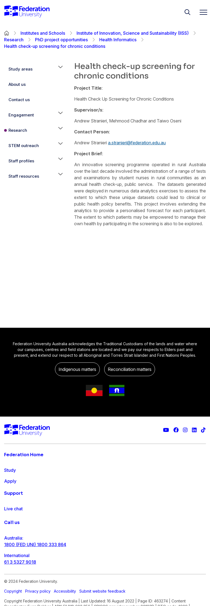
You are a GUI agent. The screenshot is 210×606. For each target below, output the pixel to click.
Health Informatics (117, 39)
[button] (60, 69)
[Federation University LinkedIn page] (194, 430)
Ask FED (12, 562)
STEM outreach (23, 145)
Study (10, 470)
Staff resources (23, 176)
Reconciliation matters (129, 369)
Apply (10, 481)
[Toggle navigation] (201, 12)
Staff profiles (21, 160)
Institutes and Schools (43, 33)
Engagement (21, 115)
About (10, 514)
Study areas (20, 69)
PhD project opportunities (61, 39)
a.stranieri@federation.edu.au (137, 142)
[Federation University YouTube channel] (166, 430)
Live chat (13, 540)
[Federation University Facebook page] (176, 430)
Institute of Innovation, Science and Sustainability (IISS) (133, 33)
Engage (12, 503)
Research (14, 39)
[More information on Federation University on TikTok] (203, 430)
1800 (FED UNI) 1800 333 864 (35, 595)
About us (17, 84)
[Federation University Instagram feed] (185, 430)
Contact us (19, 99)
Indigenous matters (77, 369)
